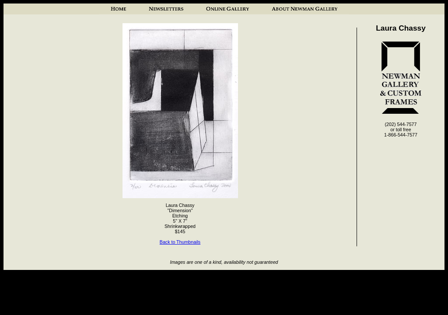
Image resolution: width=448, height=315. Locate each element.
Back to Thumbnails (180, 242)
